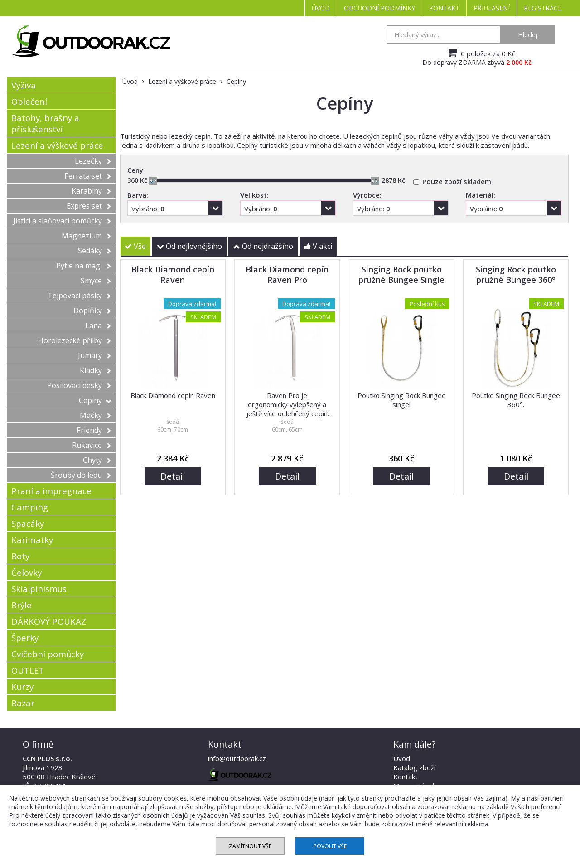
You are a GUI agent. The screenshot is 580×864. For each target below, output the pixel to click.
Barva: (137, 194)
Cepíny (95, 400)
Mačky (95, 415)
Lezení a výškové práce (57, 145)
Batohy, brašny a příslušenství (45, 123)
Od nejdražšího (263, 246)
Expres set (89, 206)
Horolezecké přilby (74, 340)
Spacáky (27, 523)
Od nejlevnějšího (189, 246)
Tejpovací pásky (79, 296)
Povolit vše (330, 846)
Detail (172, 476)
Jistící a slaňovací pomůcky (62, 221)
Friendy (94, 430)
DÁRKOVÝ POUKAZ (48, 621)
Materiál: (480, 194)
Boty (20, 556)
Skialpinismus (39, 588)
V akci (318, 246)
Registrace (542, 8)
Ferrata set (87, 176)
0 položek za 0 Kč (480, 52)
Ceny (135, 170)
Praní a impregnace (51, 490)
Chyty (97, 460)
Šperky (25, 637)
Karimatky (32, 539)
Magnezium (86, 236)
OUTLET (27, 670)
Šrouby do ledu (81, 475)
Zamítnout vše (250, 846)
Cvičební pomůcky (47, 654)
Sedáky (94, 251)
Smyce (96, 281)
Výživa (23, 85)
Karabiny (91, 191)
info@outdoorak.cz (237, 758)
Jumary (94, 355)
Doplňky (92, 311)
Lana (98, 325)
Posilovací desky (79, 385)
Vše (135, 246)
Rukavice (91, 445)
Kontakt (444, 8)
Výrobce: (367, 194)
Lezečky (93, 161)
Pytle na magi (83, 266)
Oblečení (29, 101)
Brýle (21, 605)
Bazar (22, 703)
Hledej (527, 34)
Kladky (95, 370)
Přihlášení (492, 8)
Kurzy (22, 686)
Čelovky (26, 572)
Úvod (321, 8)
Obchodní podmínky (379, 8)
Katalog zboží (414, 767)
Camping (29, 507)
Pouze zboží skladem (456, 181)
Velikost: (254, 194)
